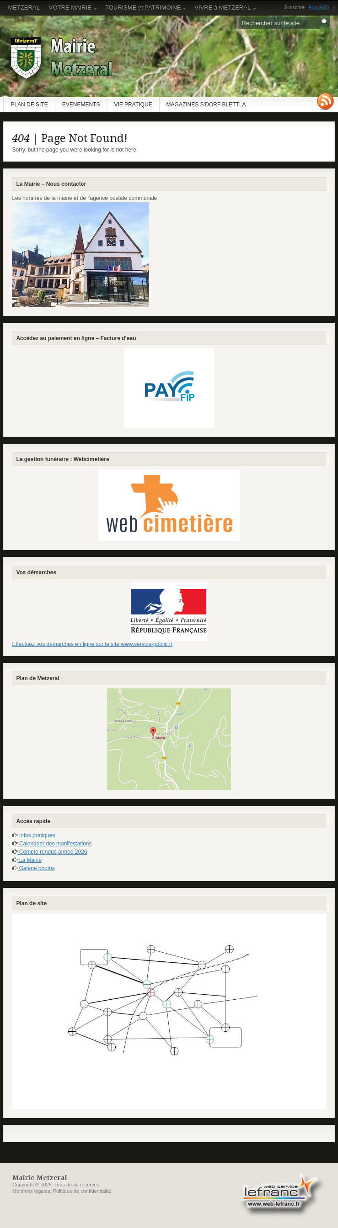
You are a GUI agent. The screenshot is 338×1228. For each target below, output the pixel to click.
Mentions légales (31, 1191)
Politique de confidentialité (82, 1191)
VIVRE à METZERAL (224, 9)
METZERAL (23, 7)
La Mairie (29, 860)
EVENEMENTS (81, 104)
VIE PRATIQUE (133, 104)
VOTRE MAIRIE (71, 9)
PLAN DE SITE (29, 104)
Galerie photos (35, 868)
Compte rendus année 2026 (52, 852)
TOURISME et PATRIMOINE (144, 9)
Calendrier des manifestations (54, 843)
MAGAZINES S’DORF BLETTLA (206, 104)
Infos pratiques (36, 835)
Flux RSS (318, 7)
